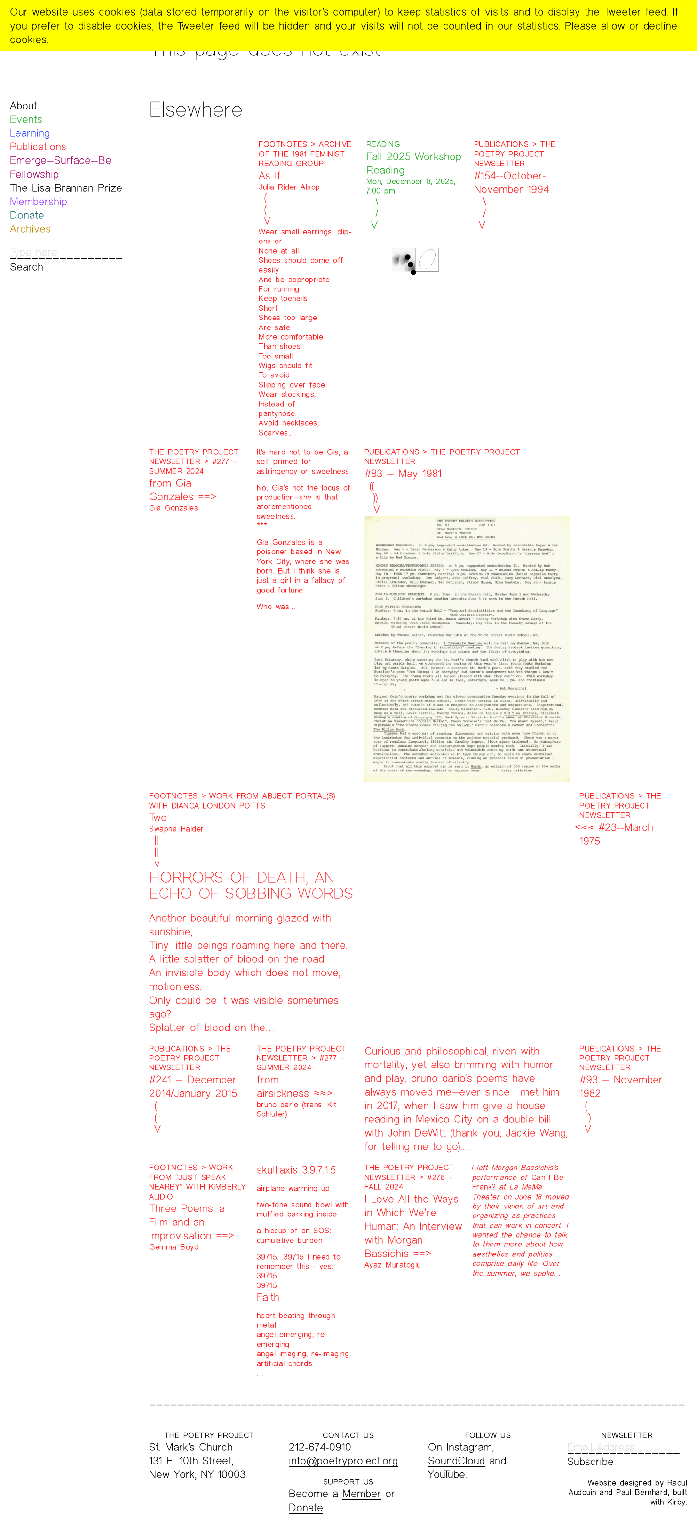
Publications (38, 146)
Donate (27, 215)
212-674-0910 (320, 1447)
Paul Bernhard (642, 1492)
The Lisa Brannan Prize (66, 187)
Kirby (676, 1501)
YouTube (446, 1474)
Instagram (469, 1447)
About (23, 105)
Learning (30, 132)
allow (613, 25)
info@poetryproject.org (343, 1460)
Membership (38, 201)
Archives (30, 228)
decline (660, 25)
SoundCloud (456, 1460)
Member (361, 1493)
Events (26, 119)
